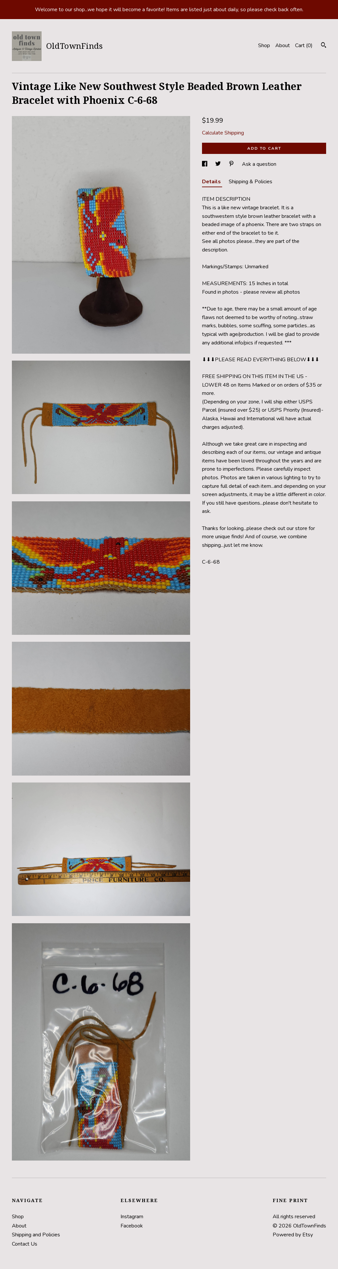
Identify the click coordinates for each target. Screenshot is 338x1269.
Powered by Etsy (293, 1234)
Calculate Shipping (223, 132)
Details (212, 181)
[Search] (323, 46)
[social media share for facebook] (205, 164)
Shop (264, 45)
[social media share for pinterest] (232, 164)
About (282, 45)
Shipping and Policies (36, 1234)
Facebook (131, 1225)
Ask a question (259, 164)
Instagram (131, 1216)
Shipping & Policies (250, 181)
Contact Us (24, 1244)
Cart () (304, 45)
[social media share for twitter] (218, 164)
